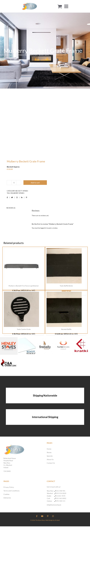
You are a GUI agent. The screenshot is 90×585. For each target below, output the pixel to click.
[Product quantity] (14, 182)
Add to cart (35, 182)
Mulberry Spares (17, 193)
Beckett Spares (21, 191)
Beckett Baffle (66, 329)
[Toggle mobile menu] (66, 6)
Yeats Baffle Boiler (66, 286)
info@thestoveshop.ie (54, 505)
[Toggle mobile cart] (60, 6)
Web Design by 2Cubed (52, 520)
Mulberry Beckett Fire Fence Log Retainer (24, 286)
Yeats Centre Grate (24, 329)
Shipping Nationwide (45, 395)
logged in (43, 228)
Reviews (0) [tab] (10, 208)
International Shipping (45, 417)
